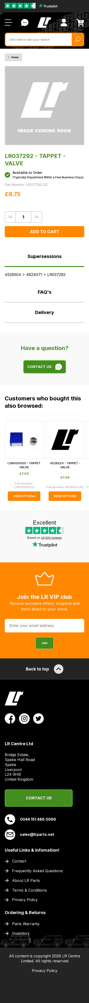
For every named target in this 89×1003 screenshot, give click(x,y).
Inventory (21, 933)
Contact (19, 861)
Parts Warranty (26, 923)
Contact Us (39, 798)
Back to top (44, 669)
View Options (24, 496)
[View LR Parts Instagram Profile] (24, 718)
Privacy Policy (25, 899)
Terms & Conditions (29, 890)
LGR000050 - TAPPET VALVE (24, 465)
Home (15, 57)
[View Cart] (80, 22)
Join (44, 643)
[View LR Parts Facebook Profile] (10, 718)
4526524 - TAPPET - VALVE (65, 465)
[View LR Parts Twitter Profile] (38, 718)
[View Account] (64, 22)
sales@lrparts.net (29, 834)
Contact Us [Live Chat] (24, 22)
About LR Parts (26, 880)
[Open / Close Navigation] (8, 22)
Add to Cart (44, 231)
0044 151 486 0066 (30, 819)
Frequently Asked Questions (37, 870)
